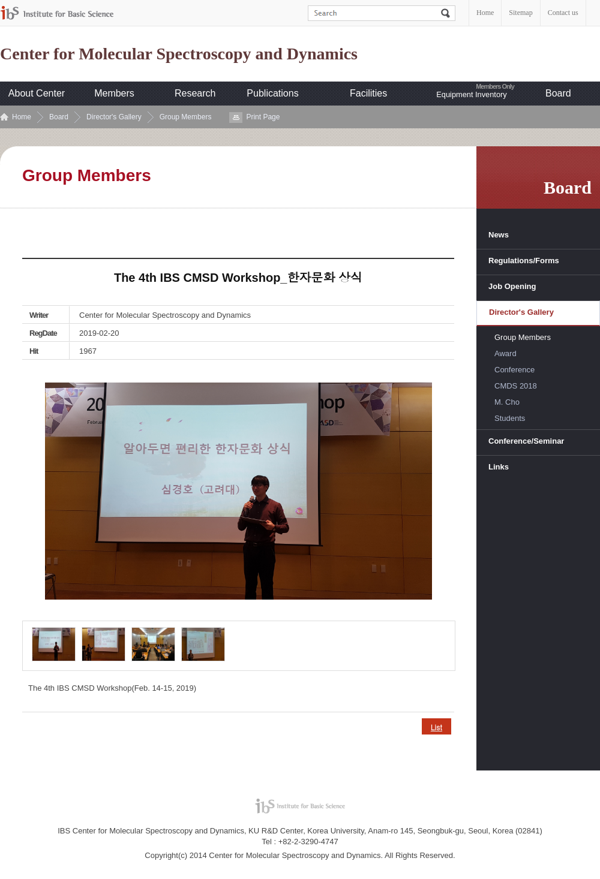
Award (505, 353)
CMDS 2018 (515, 385)
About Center (36, 93)
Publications (272, 93)
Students (509, 418)
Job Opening (512, 286)
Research (195, 93)
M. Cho (507, 402)
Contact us (563, 12)
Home (485, 12)
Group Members (186, 117)
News (498, 234)
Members (114, 93)
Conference (514, 369)
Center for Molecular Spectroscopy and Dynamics (179, 54)
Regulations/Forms (523, 260)
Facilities (368, 93)
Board (558, 93)
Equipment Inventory (471, 94)
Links (498, 466)
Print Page (263, 117)
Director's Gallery (114, 117)
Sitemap (520, 12)
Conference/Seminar (526, 441)
